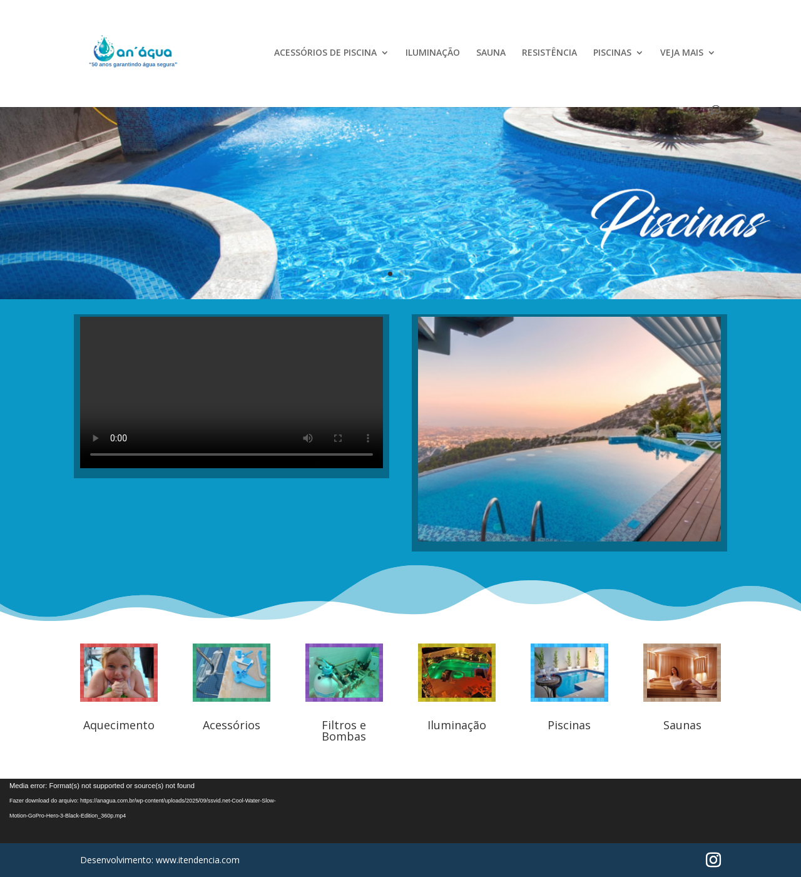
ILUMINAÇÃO (433, 53)
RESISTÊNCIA (549, 53)
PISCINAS (612, 53)
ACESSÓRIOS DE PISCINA (325, 53)
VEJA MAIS (681, 53)
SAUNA (491, 53)
